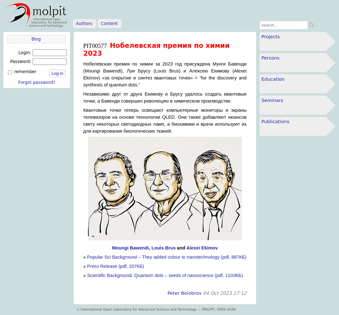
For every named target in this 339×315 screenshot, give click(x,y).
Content (109, 23)
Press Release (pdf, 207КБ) (115, 266)
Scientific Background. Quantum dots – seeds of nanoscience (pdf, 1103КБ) (165, 275)
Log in (57, 73)
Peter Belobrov (184, 293)
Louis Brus (163, 247)
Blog (36, 39)
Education (273, 79)
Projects (270, 36)
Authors (84, 23)
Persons (270, 57)
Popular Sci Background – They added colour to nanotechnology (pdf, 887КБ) (167, 257)
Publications (275, 121)
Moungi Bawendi (130, 247)
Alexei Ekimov (202, 247)
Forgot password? (36, 82)
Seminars (272, 100)
